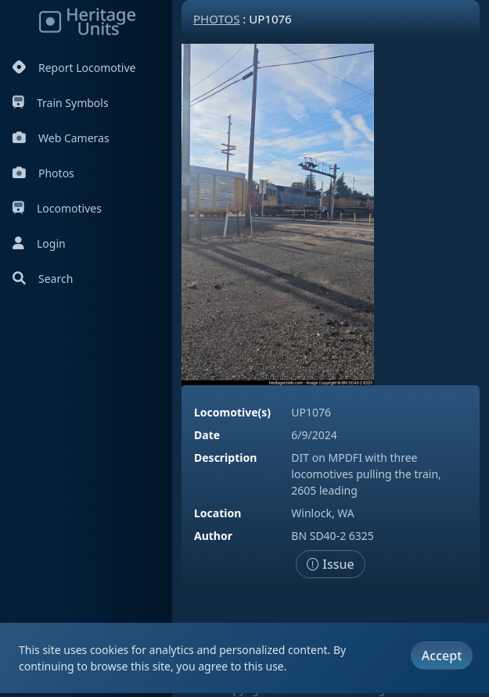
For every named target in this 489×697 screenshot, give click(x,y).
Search (43, 278)
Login (39, 243)
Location (217, 513)
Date (207, 434)
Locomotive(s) (232, 412)
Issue (330, 564)
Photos (43, 173)
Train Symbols (61, 102)
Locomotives (57, 208)
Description (225, 457)
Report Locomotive (74, 67)
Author (213, 535)
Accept (442, 655)
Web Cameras (61, 137)
